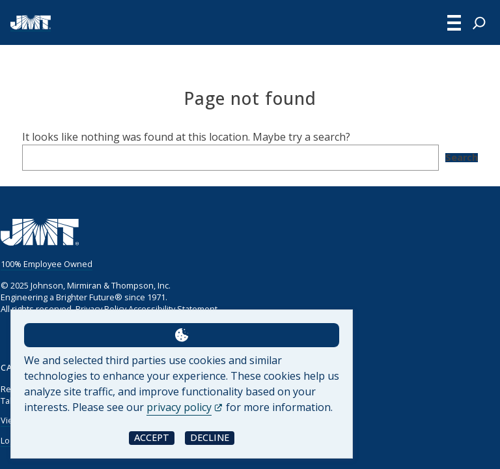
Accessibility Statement (172, 309)
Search (461, 157)
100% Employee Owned (46, 264)
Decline (209, 437)
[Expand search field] (479, 22)
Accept (151, 437)
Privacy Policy (100, 309)
